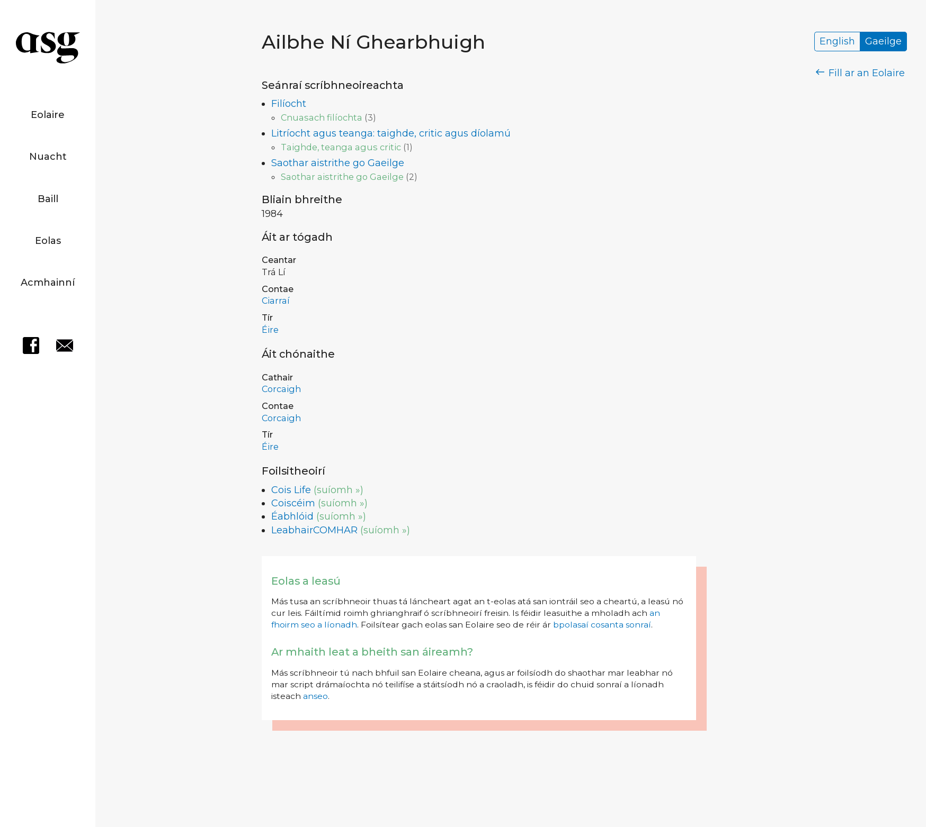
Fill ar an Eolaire (860, 73)
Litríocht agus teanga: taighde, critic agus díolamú (391, 133)
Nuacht (48, 156)
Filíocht (288, 104)
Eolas (48, 241)
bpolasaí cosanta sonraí (602, 625)
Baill (48, 199)
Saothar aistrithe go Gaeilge (337, 163)
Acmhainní (48, 282)
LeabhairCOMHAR (314, 530)
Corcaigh (281, 389)
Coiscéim (293, 503)
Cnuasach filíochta (321, 117)
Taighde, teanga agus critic (341, 147)
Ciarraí (276, 300)
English (837, 42)
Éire (270, 329)
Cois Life (291, 490)
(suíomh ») (338, 490)
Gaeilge (883, 42)
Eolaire (48, 115)
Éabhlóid (292, 516)
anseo (315, 696)
